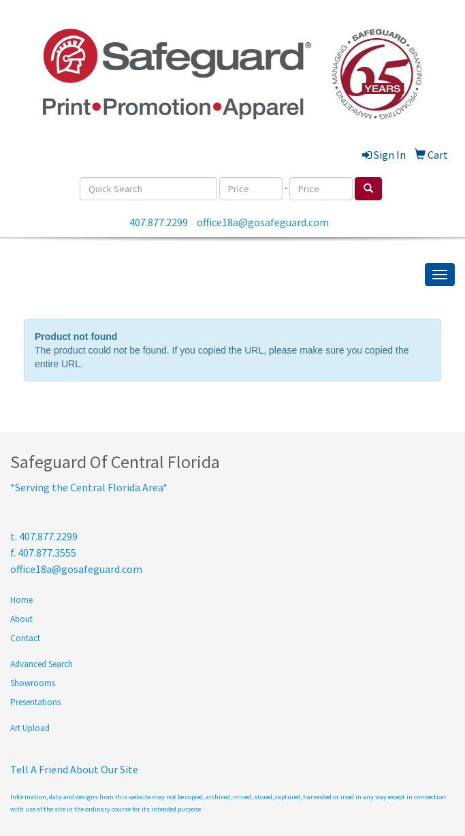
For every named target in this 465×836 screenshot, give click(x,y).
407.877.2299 (158, 222)
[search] (368, 188)
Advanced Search (41, 664)
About (21, 619)
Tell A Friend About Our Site (74, 769)
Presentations (35, 702)
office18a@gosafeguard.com (263, 222)
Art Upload (30, 728)
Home (21, 600)
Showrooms (32, 683)
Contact (25, 638)
